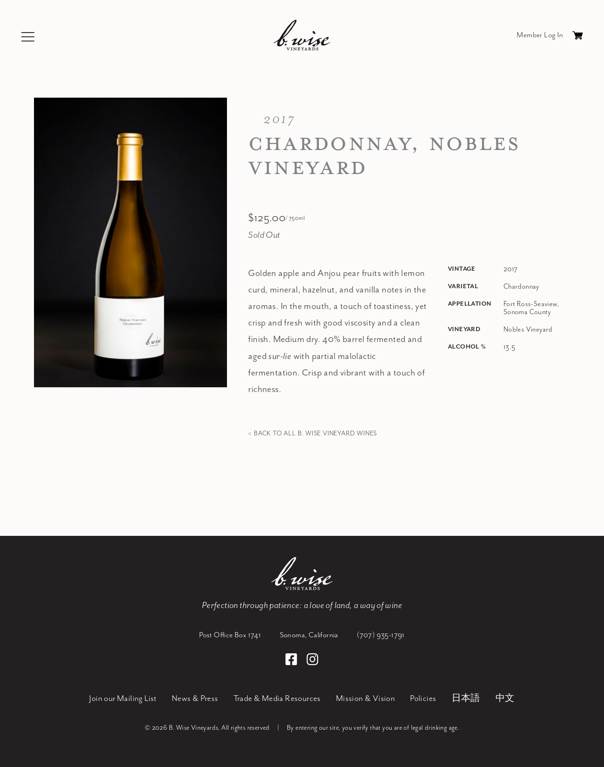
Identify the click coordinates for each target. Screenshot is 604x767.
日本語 (466, 698)
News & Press (195, 698)
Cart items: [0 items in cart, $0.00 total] (577, 37)
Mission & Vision (365, 698)
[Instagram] (313, 660)
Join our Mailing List (122, 698)
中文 (505, 698)
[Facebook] (292, 660)
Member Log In (540, 35)
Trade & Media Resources (277, 698)
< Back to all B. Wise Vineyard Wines (312, 433)
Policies (423, 698)
